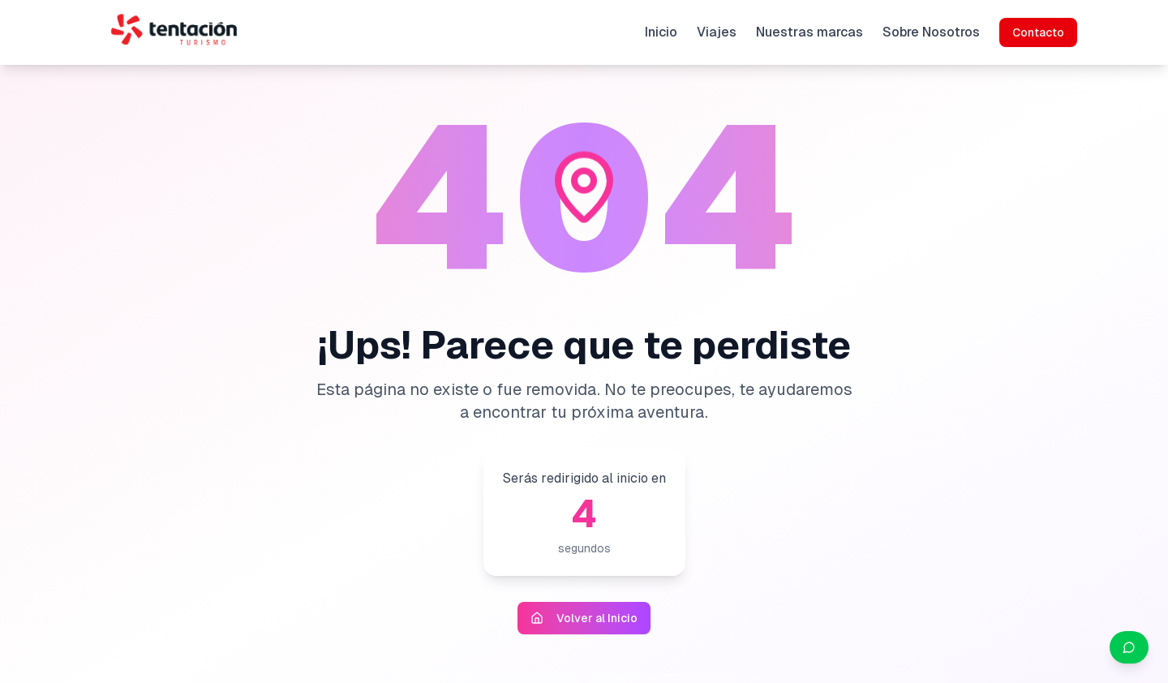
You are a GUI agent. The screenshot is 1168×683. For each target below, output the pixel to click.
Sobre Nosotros (931, 32)
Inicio (661, 32)
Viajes (716, 32)
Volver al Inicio (584, 618)
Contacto (1038, 32)
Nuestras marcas (809, 32)
